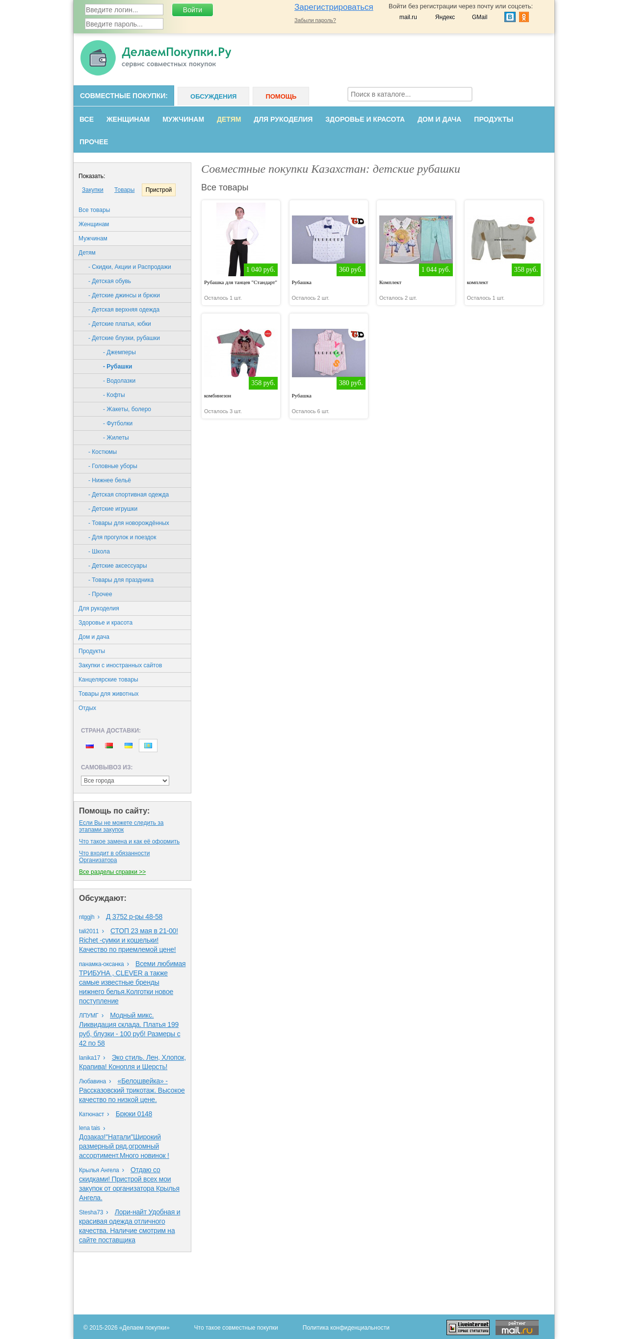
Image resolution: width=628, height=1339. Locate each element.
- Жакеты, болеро (127, 409)
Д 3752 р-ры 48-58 (134, 916)
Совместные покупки (122, 96)
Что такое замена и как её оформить (129, 841)
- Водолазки (119, 380)
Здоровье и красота (365, 119)
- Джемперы (119, 352)
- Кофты (114, 395)
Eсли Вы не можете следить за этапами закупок (121, 826)
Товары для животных (108, 693)
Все (86, 119)
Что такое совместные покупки (236, 1327)
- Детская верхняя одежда (123, 309)
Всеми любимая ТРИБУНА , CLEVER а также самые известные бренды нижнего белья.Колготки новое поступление (132, 982)
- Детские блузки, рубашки (124, 338)
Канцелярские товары (108, 679)
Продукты (493, 119)
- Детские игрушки (112, 508)
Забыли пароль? (315, 20)
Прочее (93, 142)
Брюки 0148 (134, 1114)
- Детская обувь (109, 281)
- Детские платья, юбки (119, 323)
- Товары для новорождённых (128, 523)
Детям (229, 119)
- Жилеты (116, 437)
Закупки (93, 189)
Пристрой (159, 189)
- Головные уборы (112, 466)
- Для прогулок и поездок (122, 537)
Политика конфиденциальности (346, 1327)
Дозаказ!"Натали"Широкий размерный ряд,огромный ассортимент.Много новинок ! (124, 1146)
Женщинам (128, 119)
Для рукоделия (283, 119)
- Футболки (117, 423)
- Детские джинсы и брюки (124, 295)
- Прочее (100, 594)
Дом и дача (439, 119)
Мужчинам (183, 119)
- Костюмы (102, 451)
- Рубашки (117, 366)
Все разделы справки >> (112, 871)
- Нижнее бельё (109, 480)
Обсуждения (213, 96)
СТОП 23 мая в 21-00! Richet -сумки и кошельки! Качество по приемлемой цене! (128, 940)
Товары (124, 189)
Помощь (280, 96)
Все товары (94, 210)
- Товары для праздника (121, 580)
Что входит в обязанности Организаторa (114, 857)
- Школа (99, 551)
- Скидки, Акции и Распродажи (129, 266)
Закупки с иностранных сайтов (120, 665)
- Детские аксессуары (117, 565)
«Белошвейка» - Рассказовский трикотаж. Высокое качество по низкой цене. (132, 1090)
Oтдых (87, 708)
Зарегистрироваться (333, 7)
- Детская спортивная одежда (128, 494)
